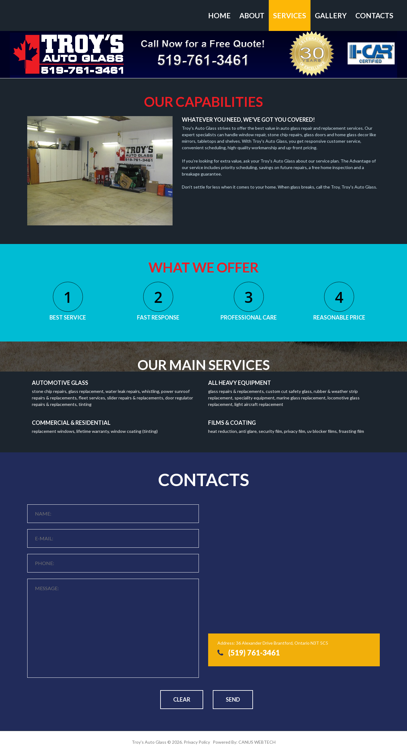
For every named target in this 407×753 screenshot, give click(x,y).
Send (233, 699)
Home (219, 15)
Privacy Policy (197, 742)
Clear (181, 699)
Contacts (374, 15)
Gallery (331, 15)
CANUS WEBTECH (257, 742)
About (251, 15)
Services (289, 15)
